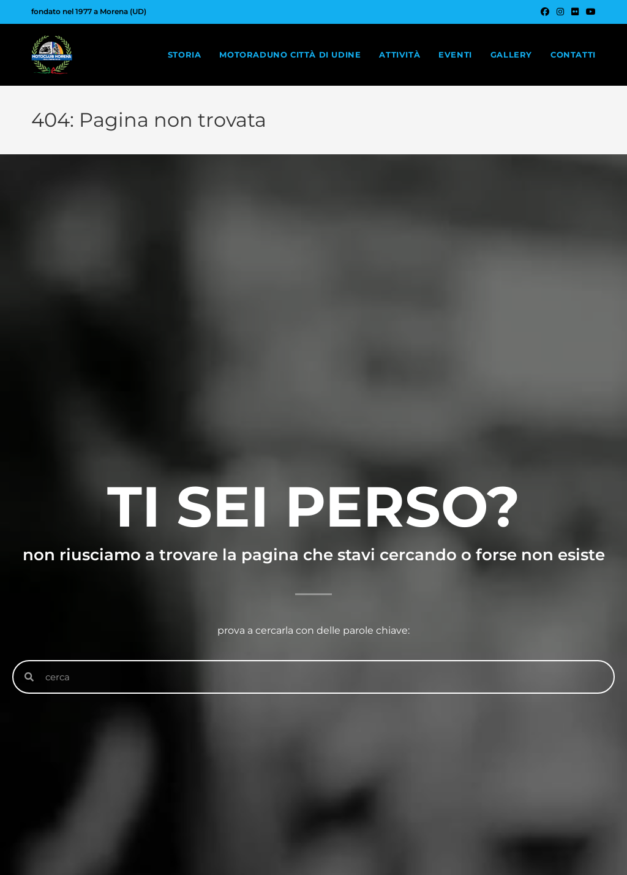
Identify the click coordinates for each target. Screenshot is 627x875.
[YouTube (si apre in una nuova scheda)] (589, 12)
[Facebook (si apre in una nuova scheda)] (545, 12)
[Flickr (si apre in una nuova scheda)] (575, 12)
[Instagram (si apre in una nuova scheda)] (560, 12)
